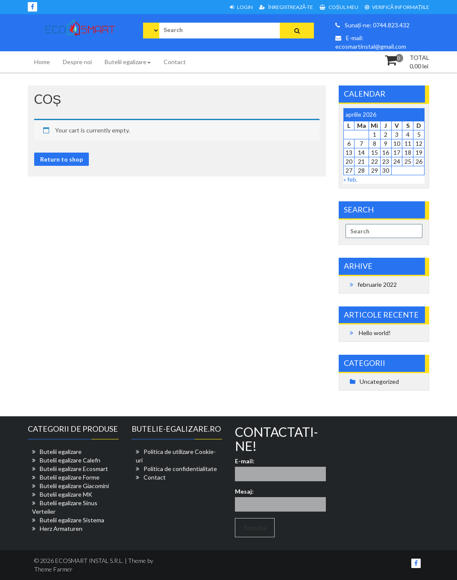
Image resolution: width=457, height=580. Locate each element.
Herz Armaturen (61, 528)
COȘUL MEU (338, 7)
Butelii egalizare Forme (70, 477)
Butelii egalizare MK (66, 494)
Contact (175, 61)
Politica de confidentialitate (180, 468)
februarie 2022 (377, 284)
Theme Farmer (53, 569)
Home (42, 61)
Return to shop (61, 159)
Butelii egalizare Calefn (70, 460)
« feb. (350, 179)
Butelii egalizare (128, 61)
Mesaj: (244, 491)
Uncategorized (379, 381)
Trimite (255, 528)
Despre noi (77, 61)
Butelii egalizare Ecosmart (74, 468)
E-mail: (245, 461)
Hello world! (375, 332)
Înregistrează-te (286, 7)
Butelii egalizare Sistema (72, 520)
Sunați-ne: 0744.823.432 (372, 25)
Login (241, 7)
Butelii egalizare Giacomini (74, 485)
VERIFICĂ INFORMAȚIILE (397, 7)
